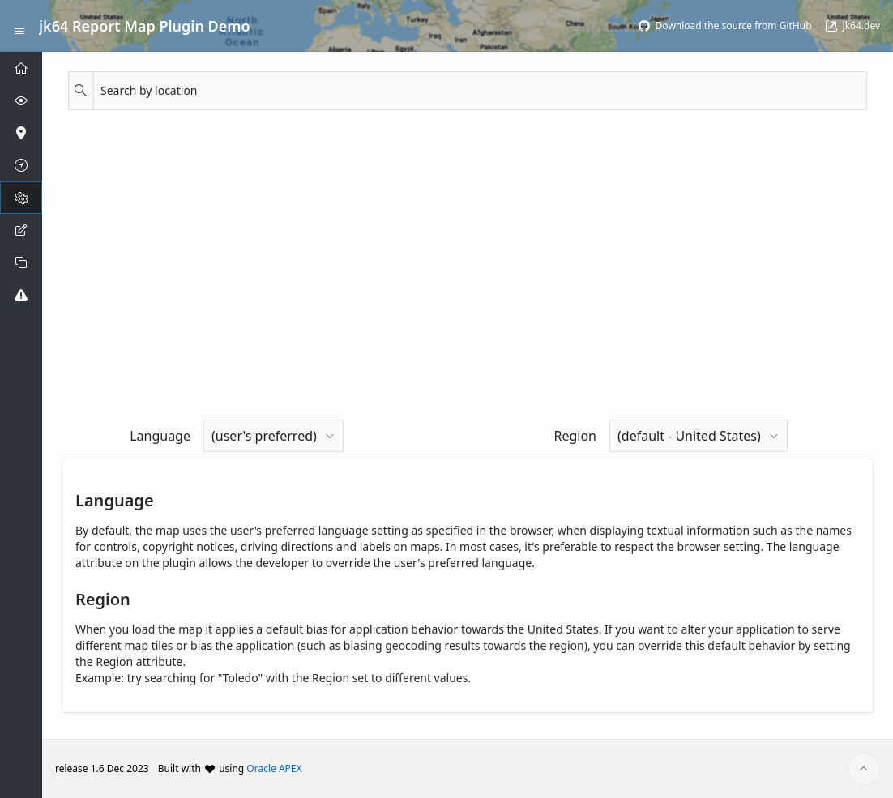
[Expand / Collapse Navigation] (19, 25)
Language (160, 436)
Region (574, 436)
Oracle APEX (273, 768)
